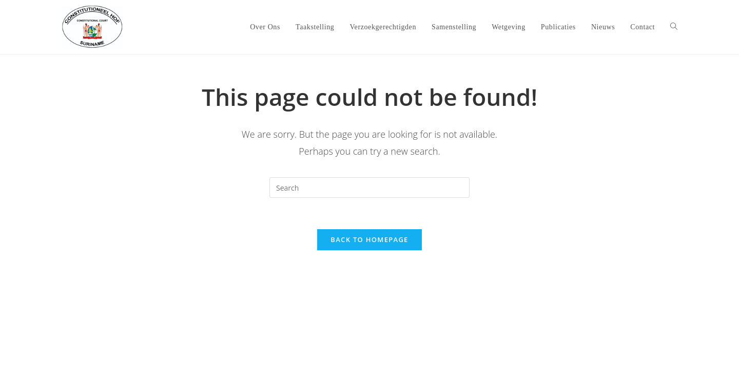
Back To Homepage (369, 239)
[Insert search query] (369, 187)
